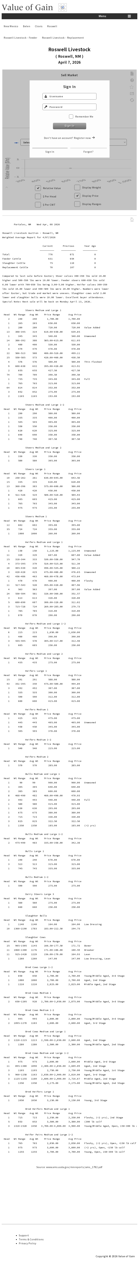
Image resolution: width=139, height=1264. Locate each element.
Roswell (52, 26)
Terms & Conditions (31, 1239)
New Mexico (11, 26)
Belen (26, 26)
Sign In (69, 125)
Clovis (39, 26)
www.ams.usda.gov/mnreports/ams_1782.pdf (74, 1214)
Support (24, 1235)
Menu (102, 16)
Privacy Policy (27, 1243)
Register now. (84, 138)
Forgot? (88, 151)
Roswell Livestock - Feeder (20, 37)
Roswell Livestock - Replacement (63, 37)
